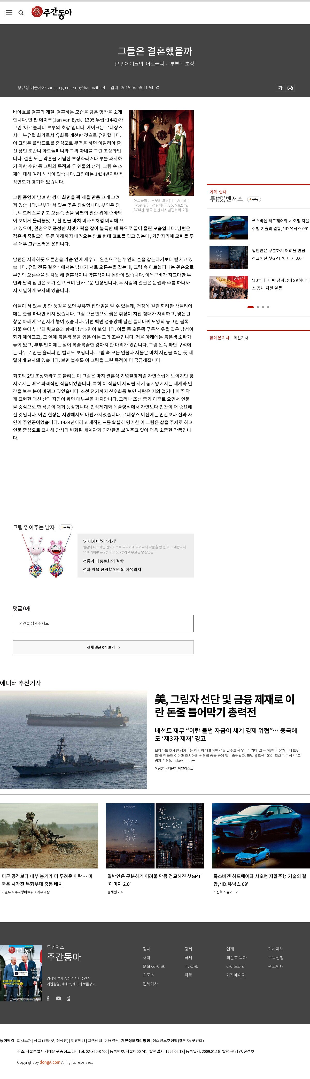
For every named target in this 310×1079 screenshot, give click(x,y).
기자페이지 (236, 975)
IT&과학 (191, 966)
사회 (146, 957)
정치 (146, 949)
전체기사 (150, 983)
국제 (188, 957)
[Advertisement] (90, 482)
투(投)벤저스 (226, 199)
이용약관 (111, 1041)
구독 (66, 527)
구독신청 (276, 957)
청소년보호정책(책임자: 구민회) (178, 1041)
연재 (230, 949)
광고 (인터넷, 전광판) (51, 1041)
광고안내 (276, 966)
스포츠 (148, 975)
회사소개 (24, 1041)
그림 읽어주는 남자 (34, 527)
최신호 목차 (236, 957)
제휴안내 (78, 1041)
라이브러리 (236, 966)
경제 (188, 949)
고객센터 (95, 1041)
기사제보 (276, 949)
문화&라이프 (154, 966)
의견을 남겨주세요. (34, 623)
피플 (188, 975)
